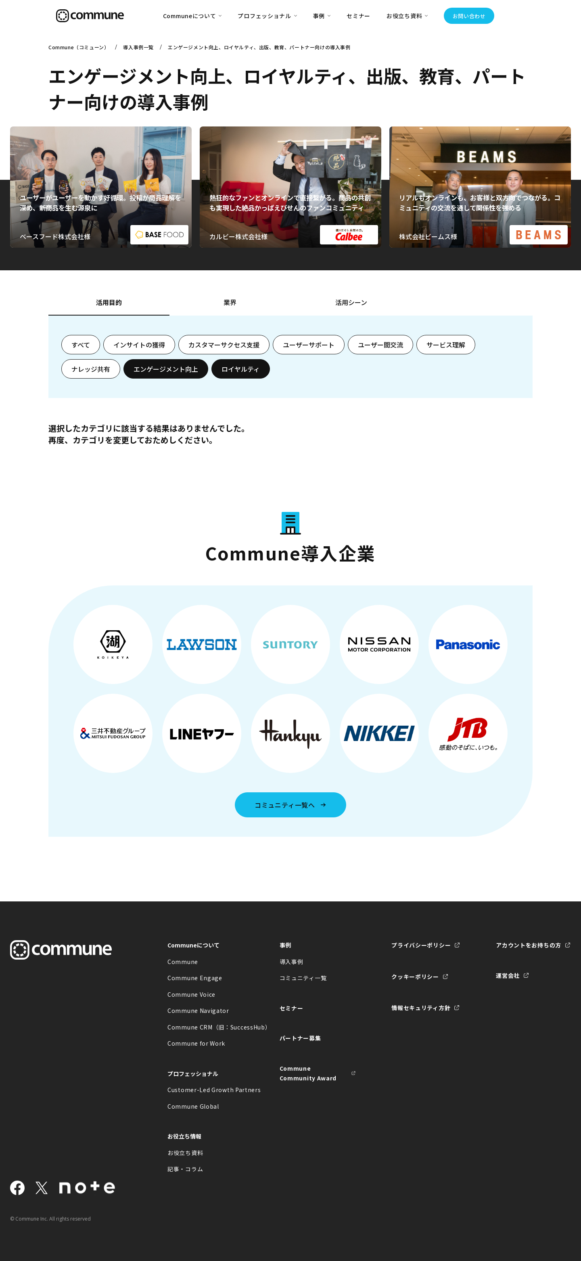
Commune (182, 962)
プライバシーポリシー (421, 945)
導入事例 (291, 962)
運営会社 (508, 975)
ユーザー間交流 (380, 344)
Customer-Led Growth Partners (205, 1090)
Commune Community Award (308, 1073)
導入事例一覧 (138, 47)
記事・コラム (185, 1169)
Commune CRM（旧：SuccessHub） (205, 1027)
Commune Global (193, 1106)
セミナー (358, 16)
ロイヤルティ (241, 369)
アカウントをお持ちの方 (528, 945)
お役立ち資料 (185, 1153)
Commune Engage (194, 978)
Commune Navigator (198, 1010)
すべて (80, 344)
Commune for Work (196, 1043)
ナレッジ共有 (90, 369)
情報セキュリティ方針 (420, 1008)
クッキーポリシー (415, 977)
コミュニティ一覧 (303, 978)
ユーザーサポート (308, 344)
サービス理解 (445, 344)
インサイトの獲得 (139, 344)
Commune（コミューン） (78, 47)
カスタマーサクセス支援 (223, 344)
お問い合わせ (469, 16)
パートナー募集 (300, 1038)
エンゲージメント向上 (166, 369)
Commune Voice (191, 994)
